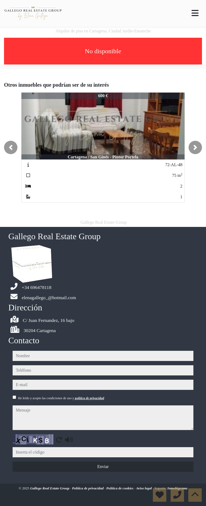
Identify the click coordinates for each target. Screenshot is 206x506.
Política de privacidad (88, 488)
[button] (10, 147)
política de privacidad (89, 398)
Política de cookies (120, 488)
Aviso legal (144, 488)
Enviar (103, 466)
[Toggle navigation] (195, 13)
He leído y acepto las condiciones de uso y (61, 398)
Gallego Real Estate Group (50, 488)
